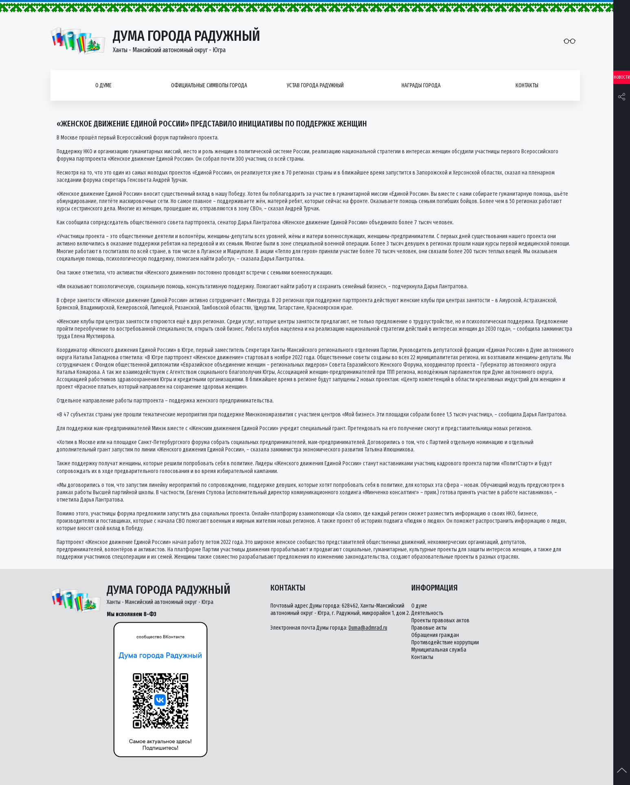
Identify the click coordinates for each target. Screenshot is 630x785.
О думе (103, 85)
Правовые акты (429, 627)
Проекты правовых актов (440, 620)
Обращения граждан (435, 635)
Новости (622, 77)
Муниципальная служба (438, 649)
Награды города (421, 85)
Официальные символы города (209, 85)
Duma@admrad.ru (368, 627)
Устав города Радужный (315, 85)
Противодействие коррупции (445, 642)
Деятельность (427, 613)
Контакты (527, 85)
